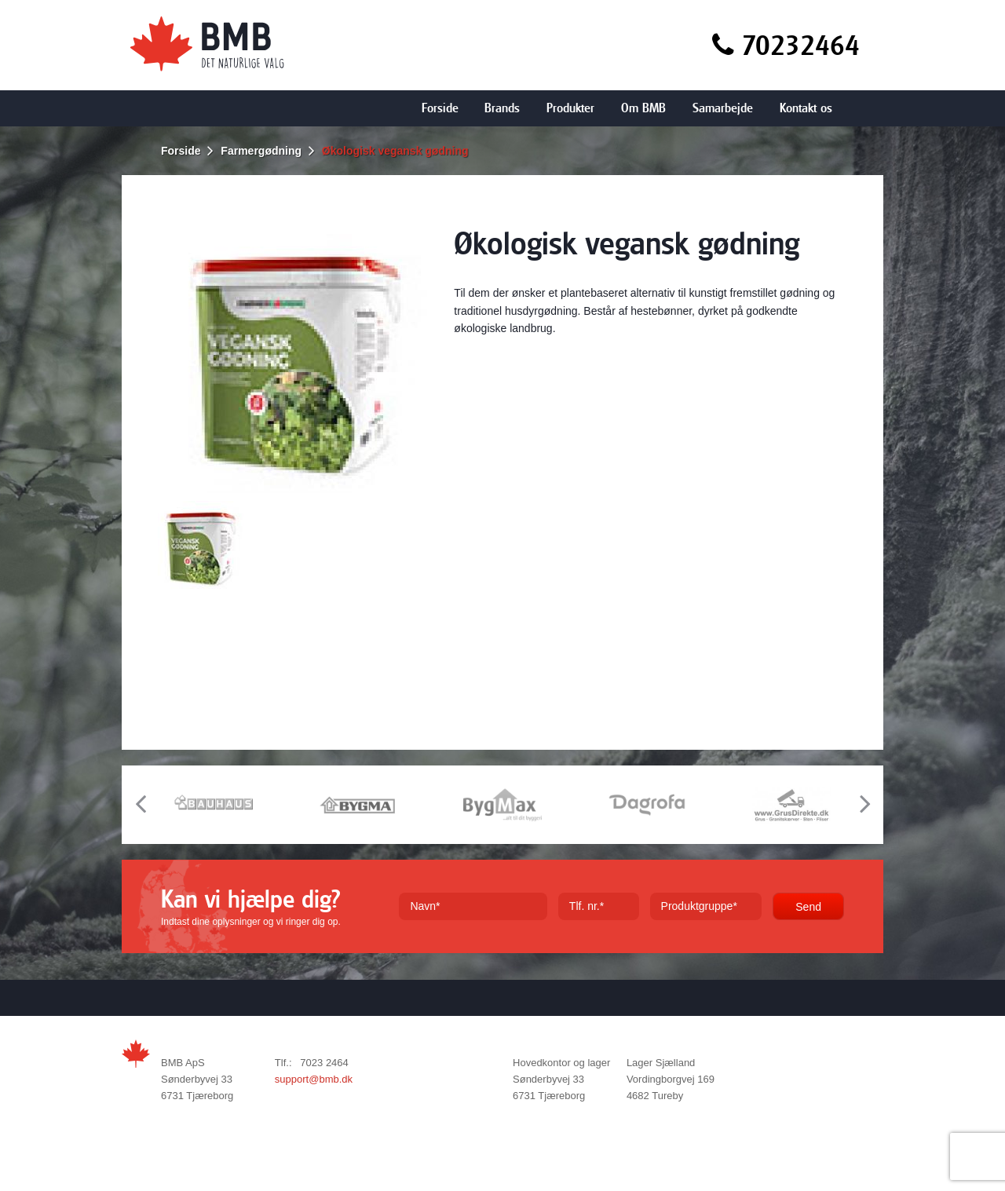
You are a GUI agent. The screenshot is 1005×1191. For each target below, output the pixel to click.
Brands (502, 107)
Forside (440, 107)
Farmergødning (261, 150)
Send (808, 907)
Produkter (570, 107)
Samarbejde (723, 107)
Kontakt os (806, 107)
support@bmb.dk (314, 1079)
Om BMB (643, 107)
